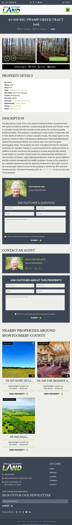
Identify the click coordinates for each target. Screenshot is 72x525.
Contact (53, 484)
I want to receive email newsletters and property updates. (25, 236)
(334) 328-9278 (15, 106)
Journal (53, 477)
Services (53, 473)
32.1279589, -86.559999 (21, 101)
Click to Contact (15, 108)
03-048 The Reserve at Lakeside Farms (53, 380)
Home (52, 469)
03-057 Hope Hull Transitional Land (19, 380)
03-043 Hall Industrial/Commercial (18, 437)
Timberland (23, 90)
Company (53, 480)
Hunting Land (14, 90)
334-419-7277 (47, 169)
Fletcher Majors (20, 103)
